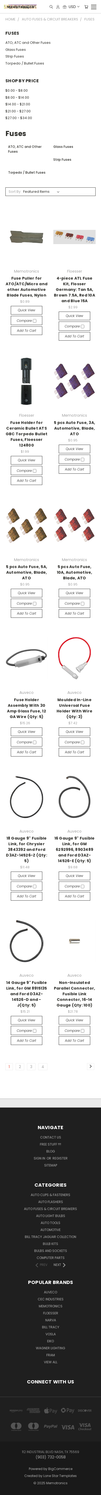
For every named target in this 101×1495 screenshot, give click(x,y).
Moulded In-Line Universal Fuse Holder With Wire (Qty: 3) (74, 708)
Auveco (50, 1292)
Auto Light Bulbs (50, 1216)
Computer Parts (51, 1257)
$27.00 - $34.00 (18, 117)
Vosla (51, 1334)
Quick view (26, 310)
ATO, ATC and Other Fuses (28, 42)
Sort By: (15, 191)
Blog (50, 1151)
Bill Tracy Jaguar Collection (50, 1236)
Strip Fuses (14, 56)
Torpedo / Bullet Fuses (24, 63)
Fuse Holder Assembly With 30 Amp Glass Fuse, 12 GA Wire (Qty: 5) (26, 708)
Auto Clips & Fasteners (50, 1195)
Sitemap (50, 1165)
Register (60, 1158)
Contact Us (50, 1137)
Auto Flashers (50, 1202)
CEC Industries (51, 1299)
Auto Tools (50, 1223)
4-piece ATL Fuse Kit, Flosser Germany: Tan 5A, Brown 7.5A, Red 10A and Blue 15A (74, 290)
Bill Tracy (50, 1327)
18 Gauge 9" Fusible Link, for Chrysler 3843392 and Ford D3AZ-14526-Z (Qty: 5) (26, 850)
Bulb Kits (50, 1243)
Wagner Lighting (50, 1348)
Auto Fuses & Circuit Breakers (50, 1209)
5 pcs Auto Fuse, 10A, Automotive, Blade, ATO (74, 572)
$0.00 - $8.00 (16, 90)
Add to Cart (26, 330)
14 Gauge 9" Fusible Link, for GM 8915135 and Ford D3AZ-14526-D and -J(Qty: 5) (26, 994)
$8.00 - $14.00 (17, 97)
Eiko (50, 1341)
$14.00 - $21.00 (17, 104)
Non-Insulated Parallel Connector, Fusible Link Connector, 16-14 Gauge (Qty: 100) (74, 994)
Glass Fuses (15, 49)
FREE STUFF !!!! (50, 1144)
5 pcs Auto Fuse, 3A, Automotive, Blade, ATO (74, 428)
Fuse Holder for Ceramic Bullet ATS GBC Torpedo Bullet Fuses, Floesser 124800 (27, 434)
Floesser (50, 1313)
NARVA (50, 1320)
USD (74, 6)
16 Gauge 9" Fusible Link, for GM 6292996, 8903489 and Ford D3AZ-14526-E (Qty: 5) (74, 850)
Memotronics (50, 1306)
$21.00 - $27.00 (18, 111)
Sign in (40, 1158)
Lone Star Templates (60, 1475)
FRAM (50, 1355)
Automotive (50, 1230)
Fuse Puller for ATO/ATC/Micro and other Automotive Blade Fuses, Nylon (26, 287)
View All (50, 1362)
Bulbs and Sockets (50, 1250)
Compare (26, 320)
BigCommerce (60, 1469)
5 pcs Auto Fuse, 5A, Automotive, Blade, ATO (26, 572)
